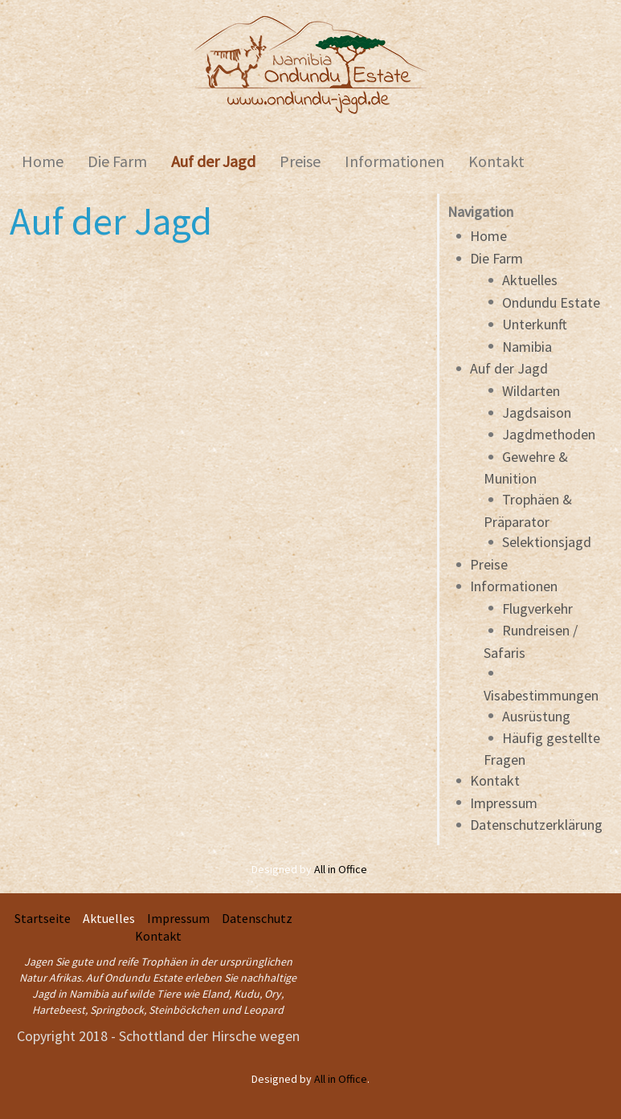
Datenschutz (257, 918)
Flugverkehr (537, 608)
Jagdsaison (536, 412)
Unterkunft (534, 324)
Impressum (503, 803)
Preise (489, 564)
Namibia (527, 346)
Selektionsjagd (546, 542)
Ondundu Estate (551, 302)
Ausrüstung (536, 716)
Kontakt (495, 780)
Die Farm (496, 258)
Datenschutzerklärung (536, 824)
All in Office (340, 869)
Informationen (514, 586)
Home (488, 236)
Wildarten (531, 391)
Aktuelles (530, 280)
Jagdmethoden (548, 434)
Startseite (42, 918)
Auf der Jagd (509, 368)
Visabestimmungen (541, 695)
